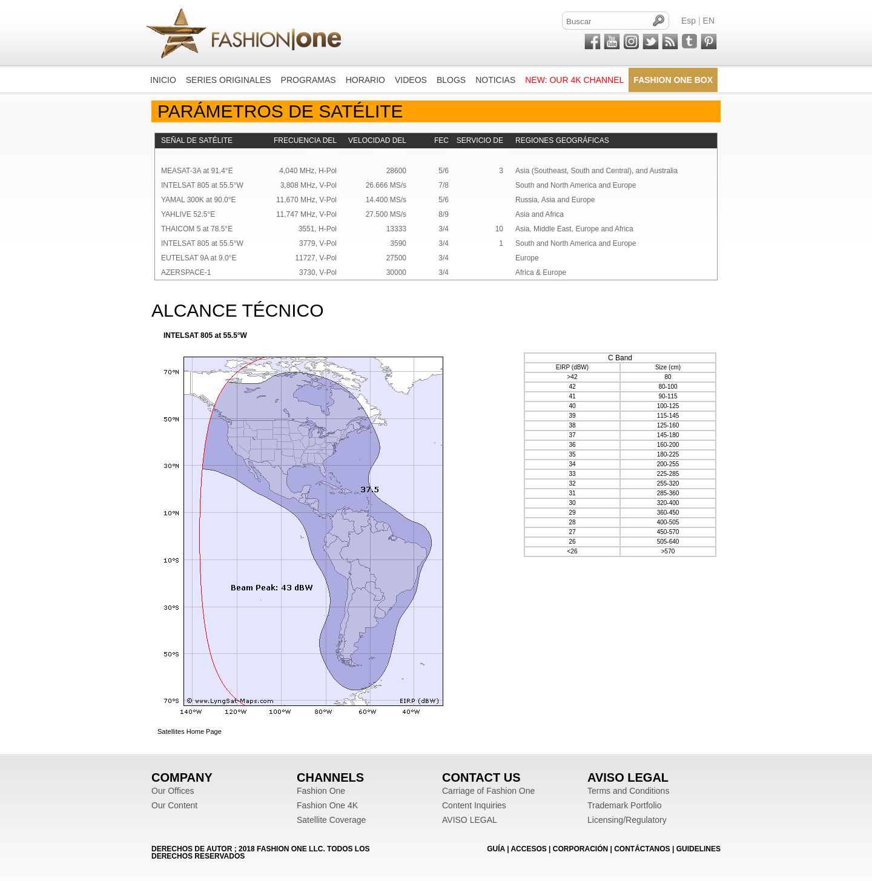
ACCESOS (528, 849)
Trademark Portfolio (624, 805)
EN (709, 20)
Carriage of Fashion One (488, 791)
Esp (688, 20)
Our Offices (172, 791)
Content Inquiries (474, 805)
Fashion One (321, 791)
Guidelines (698, 849)
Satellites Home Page (189, 731)
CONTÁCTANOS (642, 849)
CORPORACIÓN (580, 849)
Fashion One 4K (327, 805)
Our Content (174, 805)
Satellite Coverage (331, 820)
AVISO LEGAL (469, 820)
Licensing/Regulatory (627, 820)
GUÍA (496, 849)
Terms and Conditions (628, 791)
